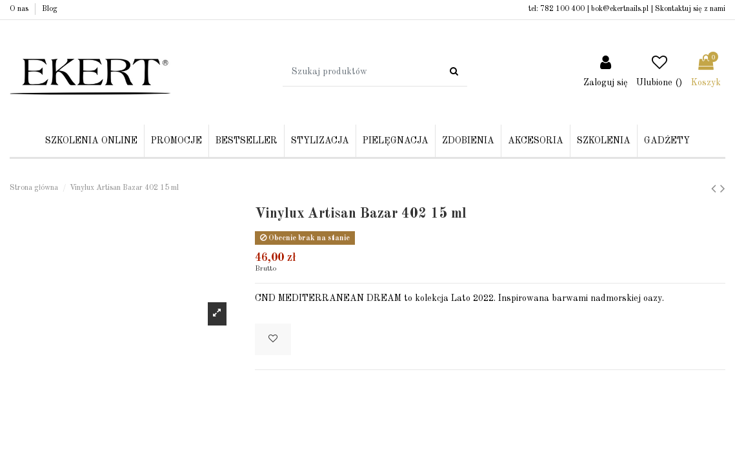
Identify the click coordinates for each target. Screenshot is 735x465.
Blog (49, 9)
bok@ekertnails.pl (620, 9)
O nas (20, 9)
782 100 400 (562, 9)
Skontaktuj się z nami (690, 9)
